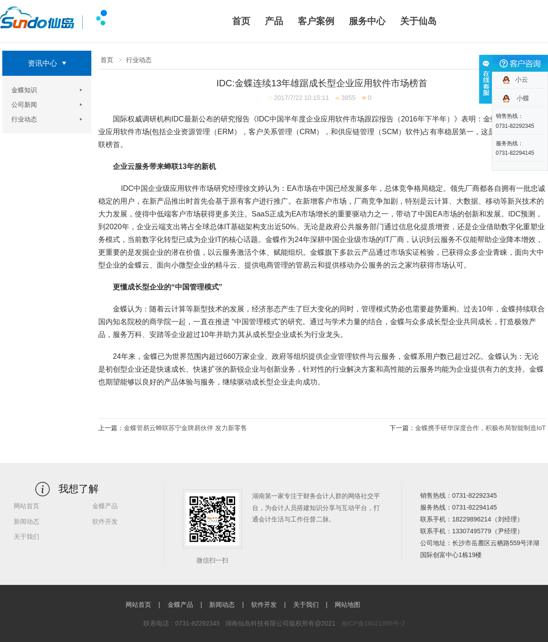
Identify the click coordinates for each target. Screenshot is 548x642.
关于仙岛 (418, 21)
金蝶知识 (24, 90)
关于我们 (26, 536)
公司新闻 (24, 104)
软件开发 (105, 521)
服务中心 (367, 21)
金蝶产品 (105, 506)
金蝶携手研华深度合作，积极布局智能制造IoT (480, 428)
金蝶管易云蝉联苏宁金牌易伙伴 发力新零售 (185, 428)
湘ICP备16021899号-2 (373, 623)
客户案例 (316, 21)
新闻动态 (26, 521)
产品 (274, 21)
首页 (241, 21)
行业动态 (24, 119)
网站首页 (26, 506)
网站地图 (347, 604)
